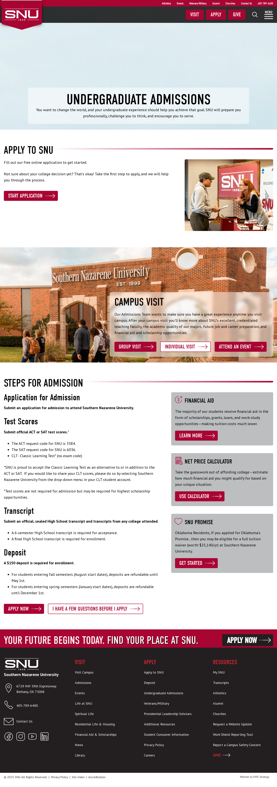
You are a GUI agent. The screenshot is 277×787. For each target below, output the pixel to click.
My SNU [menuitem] (219, 672)
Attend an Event (235, 347)
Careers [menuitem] (149, 755)
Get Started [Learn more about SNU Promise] (190, 563)
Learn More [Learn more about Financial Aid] (190, 436)
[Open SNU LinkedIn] (44, 737)
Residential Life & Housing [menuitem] (95, 724)
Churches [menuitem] (230, 3)
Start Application (25, 196)
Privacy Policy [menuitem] (154, 745)
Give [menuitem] (237, 15)
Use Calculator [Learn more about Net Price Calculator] (194, 496)
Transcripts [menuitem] (221, 682)
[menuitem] (255, 14)
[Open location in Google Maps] (10, 689)
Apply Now (18, 609)
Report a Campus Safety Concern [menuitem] (237, 745)
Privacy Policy (59, 777)
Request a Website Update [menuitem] (232, 724)
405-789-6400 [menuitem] (265, 3)
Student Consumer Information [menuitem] (166, 734)
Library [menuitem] (80, 755)
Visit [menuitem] (194, 15)
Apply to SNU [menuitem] (154, 672)
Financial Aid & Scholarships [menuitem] (96, 734)
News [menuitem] (79, 745)
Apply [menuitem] (216, 15)
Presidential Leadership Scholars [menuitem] (168, 714)
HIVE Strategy (261, 777)
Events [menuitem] (180, 3)
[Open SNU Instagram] (20, 737)
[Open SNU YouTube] (32, 737)
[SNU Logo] (21, 14)
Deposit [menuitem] (149, 682)
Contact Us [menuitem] (246, 3)
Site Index (78, 777)
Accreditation (96, 777)
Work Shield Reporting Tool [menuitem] (233, 734)
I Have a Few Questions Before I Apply (90, 609)
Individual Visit (180, 347)
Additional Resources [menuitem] (159, 724)
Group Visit (130, 347)
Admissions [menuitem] (83, 682)
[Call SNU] (10, 705)
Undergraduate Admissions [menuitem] (163, 693)
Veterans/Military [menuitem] (198, 3)
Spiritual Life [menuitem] (84, 714)
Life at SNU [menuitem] (83, 703)
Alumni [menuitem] (216, 3)
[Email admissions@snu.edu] (34, 721)
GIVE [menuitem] (217, 755)
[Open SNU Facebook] (8, 737)
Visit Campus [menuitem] (84, 672)
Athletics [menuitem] (166, 3)
